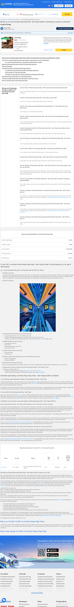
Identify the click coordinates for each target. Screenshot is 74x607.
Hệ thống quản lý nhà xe (62, 604)
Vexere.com (33, 383)
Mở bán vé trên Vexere (57, 1)
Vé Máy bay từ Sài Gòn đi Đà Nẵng (45, 583)
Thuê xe (58, 574)
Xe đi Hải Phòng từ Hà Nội (6, 588)
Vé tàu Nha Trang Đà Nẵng (25, 586)
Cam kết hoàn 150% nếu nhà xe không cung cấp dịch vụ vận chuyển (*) (22, 4)
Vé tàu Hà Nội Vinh (23, 590)
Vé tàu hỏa (22, 574)
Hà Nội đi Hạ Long (60, 579)
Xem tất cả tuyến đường (37, 592)
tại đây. (24, 518)
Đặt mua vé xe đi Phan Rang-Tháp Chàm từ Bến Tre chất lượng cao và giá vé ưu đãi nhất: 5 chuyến (31, 58)
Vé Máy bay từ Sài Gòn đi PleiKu (45, 588)
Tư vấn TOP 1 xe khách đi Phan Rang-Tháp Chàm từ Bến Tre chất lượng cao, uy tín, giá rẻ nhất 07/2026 (25, 60)
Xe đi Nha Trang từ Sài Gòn (6, 581)
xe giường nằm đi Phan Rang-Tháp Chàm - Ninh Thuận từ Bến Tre (19, 438)
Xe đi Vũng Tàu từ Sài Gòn (6, 579)
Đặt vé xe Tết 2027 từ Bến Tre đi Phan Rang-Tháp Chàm (14, 80)
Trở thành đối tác (68, 2)
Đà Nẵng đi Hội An (60, 586)
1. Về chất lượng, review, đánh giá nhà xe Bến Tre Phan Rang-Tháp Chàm (21, 70)
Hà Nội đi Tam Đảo (60, 583)
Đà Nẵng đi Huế (59, 588)
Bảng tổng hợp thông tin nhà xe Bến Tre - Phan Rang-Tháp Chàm (16, 76)
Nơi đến (23, 13)
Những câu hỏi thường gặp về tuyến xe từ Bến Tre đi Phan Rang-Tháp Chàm (19, 64)
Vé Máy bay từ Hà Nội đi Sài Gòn (45, 576)
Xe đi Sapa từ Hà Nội (5, 586)
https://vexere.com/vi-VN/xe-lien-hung (32, 370)
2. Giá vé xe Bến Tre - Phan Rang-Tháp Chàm (15, 72)
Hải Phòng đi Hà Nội (60, 590)
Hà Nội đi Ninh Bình (60, 576)
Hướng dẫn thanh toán (43, 604)
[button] (46, 88)
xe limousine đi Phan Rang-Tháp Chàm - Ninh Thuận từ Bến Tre (18, 422)
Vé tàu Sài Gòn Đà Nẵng (24, 581)
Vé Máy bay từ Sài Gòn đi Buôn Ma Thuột (45, 591)
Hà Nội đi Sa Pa (59, 581)
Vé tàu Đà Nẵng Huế (23, 588)
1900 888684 (42, 372)
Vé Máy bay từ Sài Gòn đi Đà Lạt (45, 586)
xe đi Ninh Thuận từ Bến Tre (13, 19)
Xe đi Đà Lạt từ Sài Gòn (5, 583)
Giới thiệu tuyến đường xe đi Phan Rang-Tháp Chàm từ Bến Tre (16, 68)
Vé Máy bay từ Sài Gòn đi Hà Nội (45, 581)
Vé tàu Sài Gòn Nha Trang (25, 576)
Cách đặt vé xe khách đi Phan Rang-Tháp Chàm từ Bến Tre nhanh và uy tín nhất (20, 78)
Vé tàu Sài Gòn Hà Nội (24, 583)
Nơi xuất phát (7, 13)
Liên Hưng (42, 338)
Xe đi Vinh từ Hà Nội (5, 590)
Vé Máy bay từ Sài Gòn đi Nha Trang (46, 579)
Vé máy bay (41, 574)
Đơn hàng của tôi (46, 1)
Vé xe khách (3, 19)
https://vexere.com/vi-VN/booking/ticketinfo (51, 515)
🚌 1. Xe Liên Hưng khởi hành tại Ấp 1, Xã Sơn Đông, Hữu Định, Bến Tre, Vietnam (23, 62)
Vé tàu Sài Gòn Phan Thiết (25, 579)
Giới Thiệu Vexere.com (24, 604)
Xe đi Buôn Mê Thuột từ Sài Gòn (7, 576)
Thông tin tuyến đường (7, 66)
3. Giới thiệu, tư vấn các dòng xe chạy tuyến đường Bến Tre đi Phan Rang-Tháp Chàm (24, 74)
